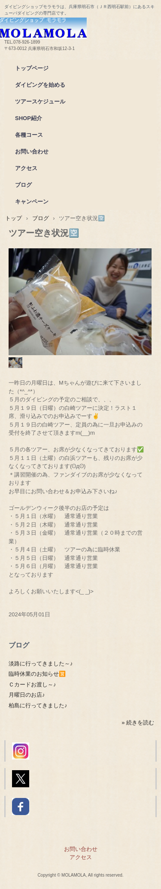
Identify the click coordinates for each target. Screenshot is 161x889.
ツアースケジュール (40, 101)
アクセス (26, 168)
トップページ (32, 68)
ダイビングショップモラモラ (80, 26)
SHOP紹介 (28, 118)
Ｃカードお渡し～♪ (32, 684)
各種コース (29, 135)
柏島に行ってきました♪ (38, 705)
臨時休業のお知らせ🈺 (37, 674)
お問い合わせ (32, 151)
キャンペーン (32, 201)
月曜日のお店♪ (27, 695)
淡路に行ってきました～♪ (41, 663)
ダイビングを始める (40, 85)
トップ (13, 218)
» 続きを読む (138, 722)
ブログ (23, 185)
